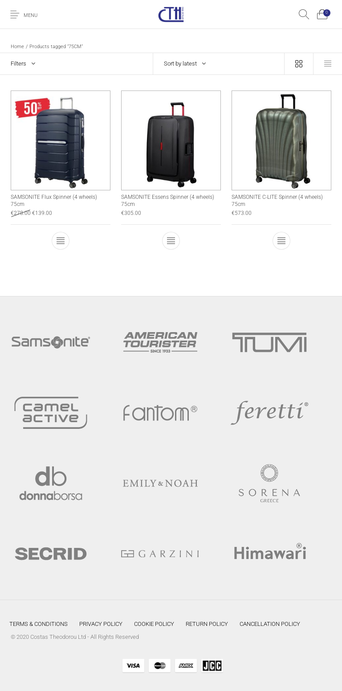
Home (17, 46)
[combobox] (219, 63)
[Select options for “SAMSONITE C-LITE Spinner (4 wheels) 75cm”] (281, 241)
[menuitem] (38, 623)
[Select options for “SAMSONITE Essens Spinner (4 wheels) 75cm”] (171, 241)
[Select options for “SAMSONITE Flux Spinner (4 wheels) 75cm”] (60, 241)
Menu (30, 15)
